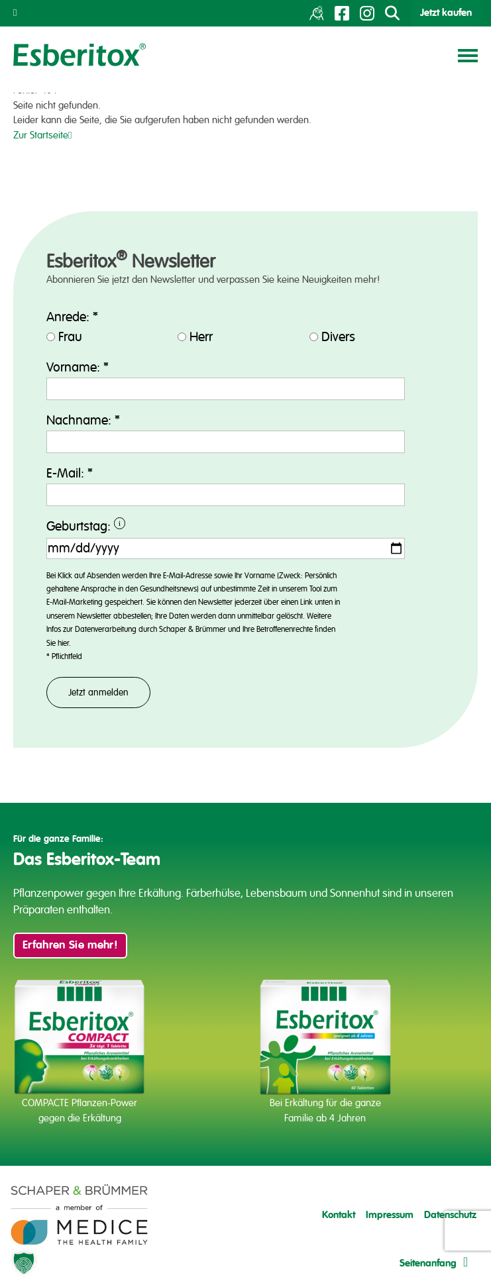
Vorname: (77, 368)
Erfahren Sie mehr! (70, 945)
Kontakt (338, 1215)
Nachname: (83, 421)
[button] (24, 1263)
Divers (338, 337)
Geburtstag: (144, 527)
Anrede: (72, 317)
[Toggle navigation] (468, 55)
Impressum (389, 1215)
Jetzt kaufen (446, 13)
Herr (201, 337)
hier (63, 643)
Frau (70, 337)
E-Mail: (69, 474)
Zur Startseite (42, 135)
